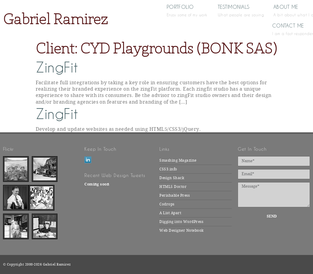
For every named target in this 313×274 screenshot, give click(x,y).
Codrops (166, 204)
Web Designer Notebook (181, 230)
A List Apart (170, 213)
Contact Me (291, 29)
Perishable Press (174, 195)
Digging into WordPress (181, 222)
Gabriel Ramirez (55, 18)
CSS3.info (168, 169)
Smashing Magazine (177, 160)
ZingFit (57, 67)
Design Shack (171, 178)
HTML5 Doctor (173, 187)
